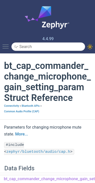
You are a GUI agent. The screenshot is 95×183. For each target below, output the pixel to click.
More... (21, 134)
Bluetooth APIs (31, 106)
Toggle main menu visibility (7, 44)
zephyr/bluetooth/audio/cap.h (38, 152)
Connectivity (11, 106)
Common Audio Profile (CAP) (21, 111)
